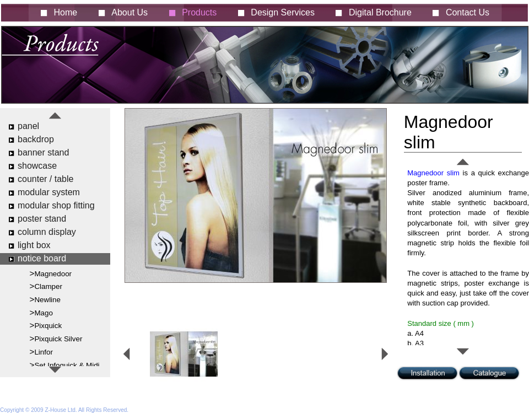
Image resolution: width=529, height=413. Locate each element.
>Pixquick (46, 325)
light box (34, 245)
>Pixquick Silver (56, 338)
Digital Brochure (380, 12)
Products (199, 12)
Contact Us (467, 12)
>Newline (45, 299)
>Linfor (41, 351)
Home (66, 12)
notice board (42, 258)
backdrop (36, 139)
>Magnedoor (51, 273)
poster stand (42, 218)
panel (28, 126)
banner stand (43, 152)
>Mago (41, 312)
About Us (129, 12)
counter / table (45, 179)
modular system (49, 192)
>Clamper (46, 286)
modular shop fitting (56, 205)
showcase (37, 165)
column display (47, 232)
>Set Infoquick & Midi (65, 364)
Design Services (283, 12)
